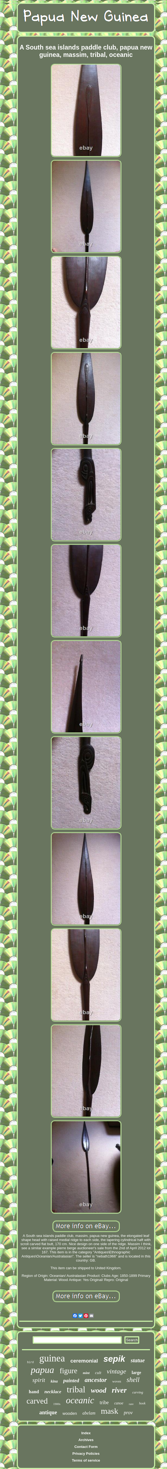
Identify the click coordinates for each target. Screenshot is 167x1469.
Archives (86, 1440)
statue (138, 1360)
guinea (52, 1358)
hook (142, 1403)
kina (54, 1381)
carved (37, 1400)
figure (68, 1371)
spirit (38, 1380)
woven (116, 1381)
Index (86, 1433)
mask (109, 1410)
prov (128, 1412)
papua (42, 1370)
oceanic (80, 1400)
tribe (104, 1402)
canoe (118, 1403)
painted (71, 1380)
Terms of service (86, 1460)
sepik (114, 1359)
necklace (52, 1391)
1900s (56, 1404)
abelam (88, 1413)
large (136, 1372)
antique (48, 1412)
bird (30, 1362)
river (119, 1390)
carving (137, 1392)
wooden (70, 1413)
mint (86, 1373)
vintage (116, 1371)
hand (34, 1391)
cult (98, 1372)
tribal (76, 1389)
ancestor (96, 1380)
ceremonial (84, 1361)
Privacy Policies (85, 1453)
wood (98, 1390)
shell (133, 1379)
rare (131, 1404)
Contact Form (86, 1447)
